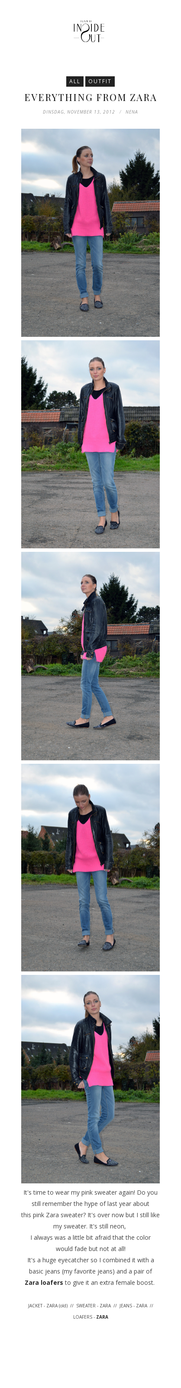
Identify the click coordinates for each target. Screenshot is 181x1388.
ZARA (102, 1317)
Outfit (100, 81)
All (75, 81)
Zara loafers (44, 1282)
